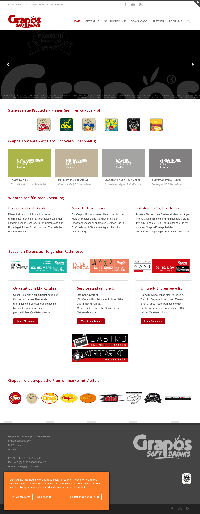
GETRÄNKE (92, 21)
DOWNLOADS (139, 21)
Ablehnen (44, 496)
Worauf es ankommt (91, 321)
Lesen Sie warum (26, 321)
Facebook (125, 4)
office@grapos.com (54, 4)
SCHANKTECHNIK (115, 21)
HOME (76, 21)
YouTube (133, 4)
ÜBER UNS (175, 21)
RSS (141, 4)
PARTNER (158, 21)
